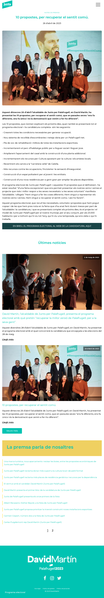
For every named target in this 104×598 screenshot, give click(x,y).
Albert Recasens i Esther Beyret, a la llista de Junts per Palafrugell (35, 503)
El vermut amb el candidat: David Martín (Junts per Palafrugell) (34, 484)
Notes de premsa (52, 12)
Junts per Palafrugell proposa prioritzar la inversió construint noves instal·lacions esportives (48, 509)
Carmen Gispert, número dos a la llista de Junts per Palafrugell (34, 516)
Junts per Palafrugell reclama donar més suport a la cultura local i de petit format (43, 471)
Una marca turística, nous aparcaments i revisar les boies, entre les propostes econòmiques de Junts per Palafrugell (50, 463)
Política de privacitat (63, 588)
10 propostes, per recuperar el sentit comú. (29, 405)
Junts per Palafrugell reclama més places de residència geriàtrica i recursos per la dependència (50, 477)
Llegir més (8, 339)
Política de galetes (49, 588)
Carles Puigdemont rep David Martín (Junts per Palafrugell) (33, 522)
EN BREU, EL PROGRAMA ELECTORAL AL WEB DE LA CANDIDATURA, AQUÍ (52, 226)
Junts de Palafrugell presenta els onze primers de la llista (32, 496)
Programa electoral (15, 592)
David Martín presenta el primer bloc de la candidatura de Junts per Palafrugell (42, 490)
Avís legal (37, 588)
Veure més (12, 431)
